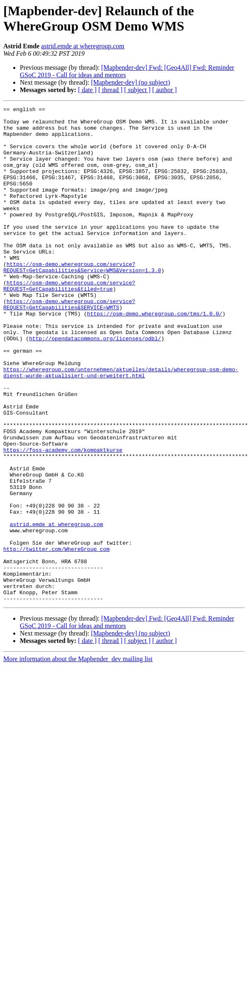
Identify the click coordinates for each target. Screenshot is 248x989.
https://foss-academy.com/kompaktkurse (63, 519)
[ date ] (87, 89)
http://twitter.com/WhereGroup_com (56, 638)
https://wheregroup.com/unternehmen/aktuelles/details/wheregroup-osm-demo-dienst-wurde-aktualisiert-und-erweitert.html (120, 426)
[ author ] (164, 89)
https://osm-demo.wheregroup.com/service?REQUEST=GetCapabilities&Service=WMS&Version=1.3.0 (82, 299)
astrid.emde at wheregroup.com (83, 46)
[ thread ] (110, 89)
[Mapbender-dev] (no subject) (130, 82)
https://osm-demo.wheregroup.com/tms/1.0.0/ (154, 355)
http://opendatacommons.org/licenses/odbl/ (95, 385)
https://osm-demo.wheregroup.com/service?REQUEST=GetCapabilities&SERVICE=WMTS (69, 344)
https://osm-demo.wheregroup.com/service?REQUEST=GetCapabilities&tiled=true (69, 322)
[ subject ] (137, 89)
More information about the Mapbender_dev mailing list (78, 757)
